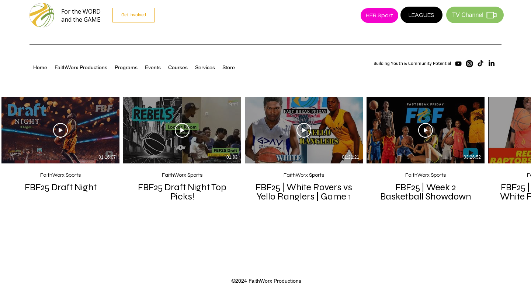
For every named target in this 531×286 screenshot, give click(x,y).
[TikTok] (480, 63)
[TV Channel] (475, 15)
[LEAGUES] (421, 15)
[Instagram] (469, 63)
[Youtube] (458, 63)
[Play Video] (60, 130)
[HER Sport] (379, 15)
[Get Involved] (133, 15)
